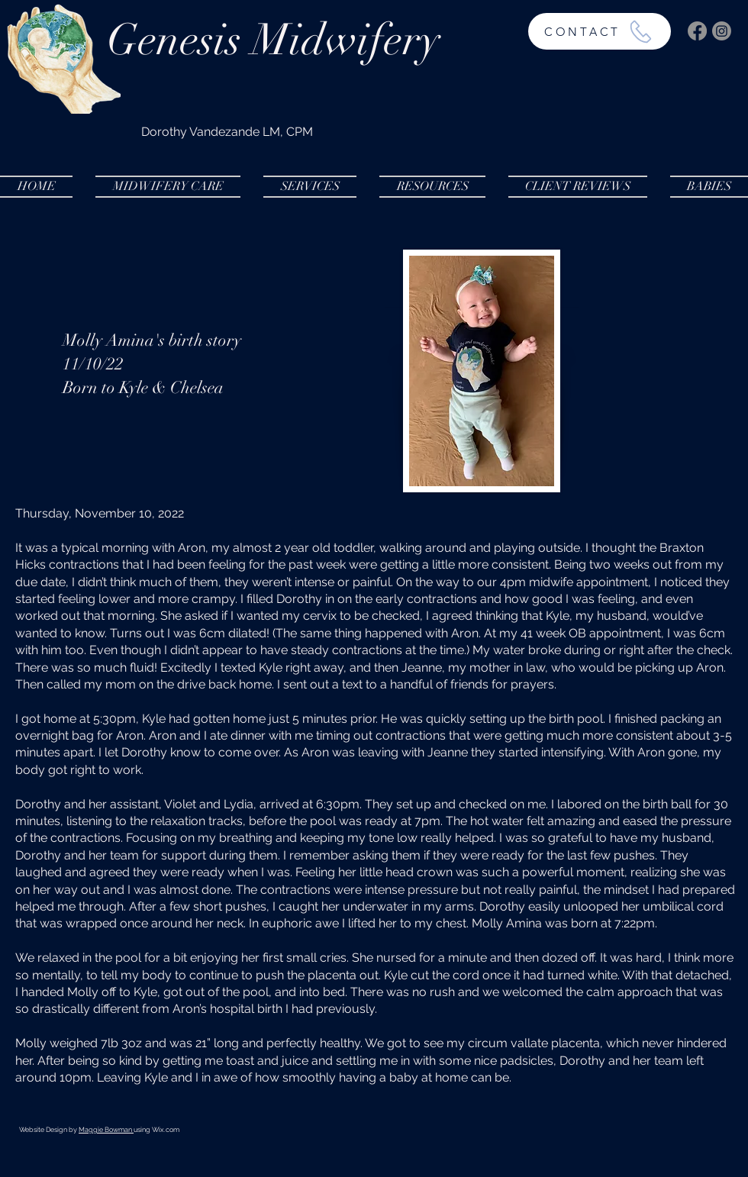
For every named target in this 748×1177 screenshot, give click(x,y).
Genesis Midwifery (273, 40)
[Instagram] (721, 30)
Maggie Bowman (106, 1129)
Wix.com (165, 1129)
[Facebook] (697, 30)
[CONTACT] (599, 31)
